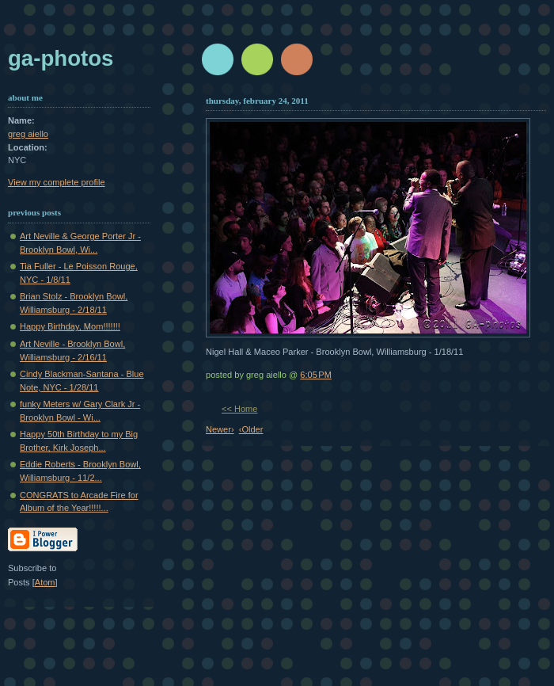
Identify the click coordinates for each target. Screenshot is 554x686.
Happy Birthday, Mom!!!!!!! (70, 326)
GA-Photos (60, 58)
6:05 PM (316, 374)
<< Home (239, 409)
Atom (45, 582)
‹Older (251, 429)
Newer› (220, 429)
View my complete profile (56, 182)
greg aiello (28, 134)
